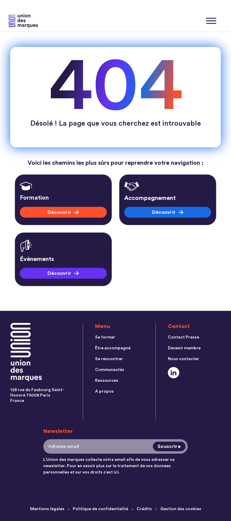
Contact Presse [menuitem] (183, 337)
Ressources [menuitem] (106, 380)
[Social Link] (174, 372)
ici (116, 472)
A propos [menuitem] (104, 391)
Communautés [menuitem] (109, 370)
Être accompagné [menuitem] (113, 348)
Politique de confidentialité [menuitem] (100, 509)
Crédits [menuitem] (144, 509)
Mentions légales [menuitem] (47, 509)
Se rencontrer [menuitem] (109, 359)
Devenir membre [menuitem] (184, 348)
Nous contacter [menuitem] (183, 359)
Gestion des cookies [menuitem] (180, 509)
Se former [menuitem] (105, 337)
